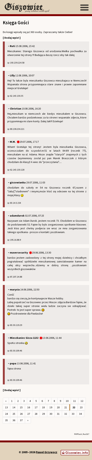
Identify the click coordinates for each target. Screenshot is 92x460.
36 (14, 420)
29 (43, 413)
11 (74, 401)
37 (21, 420)
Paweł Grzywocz (46, 452)
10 (67, 401)
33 (73, 413)
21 (65, 407)
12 (82, 401)
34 (80, 413)
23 (81, 407)
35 (6, 420)
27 (28, 413)
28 (36, 413)
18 (43, 407)
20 (58, 407)
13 (6, 407)
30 (51, 413)
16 (28, 407)
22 (73, 407)
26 (21, 413)
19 (51, 407)
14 (14, 407)
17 (36, 407)
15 (21, 407)
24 (6, 413)
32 (65, 413)
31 (58, 413)
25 (14, 413)
